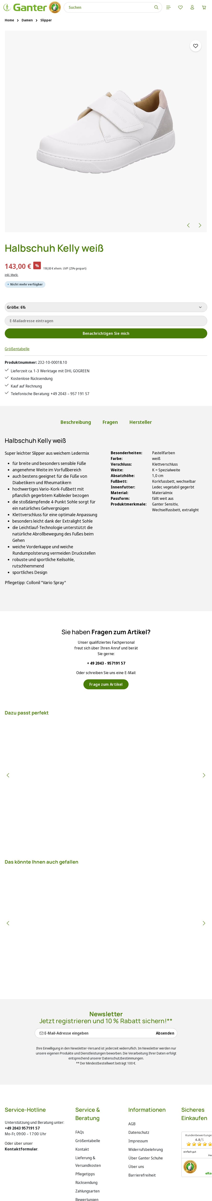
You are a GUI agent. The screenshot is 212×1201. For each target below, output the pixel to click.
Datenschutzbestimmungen (122, 1058)
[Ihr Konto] (192, 7)
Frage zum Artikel (106, 684)
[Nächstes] (200, 225)
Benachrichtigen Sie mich (106, 333)
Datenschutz (138, 1132)
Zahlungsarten (87, 1191)
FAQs (79, 1132)
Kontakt (82, 1149)
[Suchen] (156, 7)
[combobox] (107, 7)
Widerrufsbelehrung (145, 1149)
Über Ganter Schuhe (145, 1158)
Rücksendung (86, 1182)
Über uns (136, 1166)
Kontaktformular (21, 1149)
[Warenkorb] (204, 7)
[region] (106, 132)
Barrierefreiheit (142, 1175)
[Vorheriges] (189, 225)
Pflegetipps (85, 1174)
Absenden (165, 1033)
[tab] (75, 422)
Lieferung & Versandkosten (88, 1161)
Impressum (138, 1141)
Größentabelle (17, 348)
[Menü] (168, 7)
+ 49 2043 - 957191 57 (106, 663)
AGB (131, 1123)
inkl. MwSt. (11, 275)
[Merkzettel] (180, 7)
